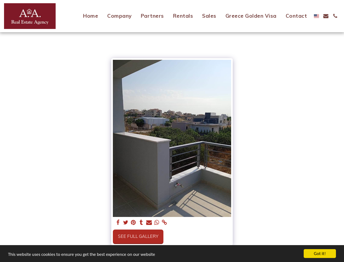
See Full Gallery (138, 236)
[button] (325, 16)
